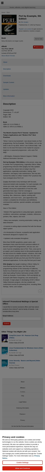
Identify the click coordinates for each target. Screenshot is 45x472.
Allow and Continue (22, 469)
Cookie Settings (22, 463)
